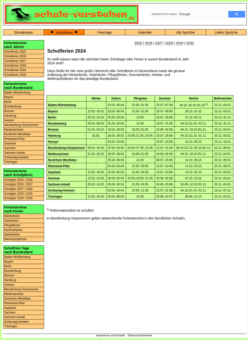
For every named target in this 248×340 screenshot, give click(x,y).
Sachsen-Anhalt (14, 152)
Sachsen (10, 148)
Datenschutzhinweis (140, 335)
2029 (179, 43)
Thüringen (10, 162)
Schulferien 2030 (15, 74)
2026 (148, 43)
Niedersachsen (14, 129)
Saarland (10, 143)
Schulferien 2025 (15, 51)
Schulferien (64, 33)
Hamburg (10, 115)
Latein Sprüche (226, 32)
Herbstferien (12, 234)
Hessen (9, 120)
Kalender (145, 32)
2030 (190, 43)
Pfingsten (140, 98)
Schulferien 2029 (15, 70)
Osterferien (11, 220)
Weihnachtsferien (15, 239)
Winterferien (12, 216)
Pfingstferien (12, 225)
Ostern (116, 98)
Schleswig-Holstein (16, 157)
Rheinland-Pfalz (14, 139)
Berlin (8, 102)
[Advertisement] (219, 65)
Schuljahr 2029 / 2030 (18, 198)
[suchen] (186, 14)
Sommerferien (13, 230)
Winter (96, 98)
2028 (169, 43)
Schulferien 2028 (15, 65)
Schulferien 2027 (15, 61)
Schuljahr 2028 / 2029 (18, 193)
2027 (159, 43)
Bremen (9, 111)
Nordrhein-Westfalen (17, 134)
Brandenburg (12, 106)
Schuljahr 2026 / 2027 (18, 184)
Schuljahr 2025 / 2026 (18, 179)
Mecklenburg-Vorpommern (21, 125)
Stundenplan (23, 32)
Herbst (193, 98)
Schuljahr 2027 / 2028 (18, 189)
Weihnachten (223, 98)
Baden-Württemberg (17, 92)
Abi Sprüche (185, 32)
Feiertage (104, 32)
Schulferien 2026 (15, 56)
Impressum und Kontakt (110, 335)
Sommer (165, 98)
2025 (138, 43)
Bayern (8, 97)
